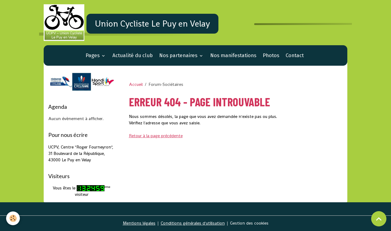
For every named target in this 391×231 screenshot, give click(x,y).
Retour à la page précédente (156, 135)
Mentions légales (139, 223)
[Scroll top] (378, 218)
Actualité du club (132, 55)
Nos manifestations (233, 55)
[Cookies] (13, 218)
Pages (93, 55)
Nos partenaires (179, 55)
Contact (295, 55)
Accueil (136, 84)
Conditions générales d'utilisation (193, 223)
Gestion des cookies (249, 223)
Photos (271, 55)
